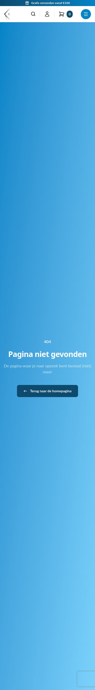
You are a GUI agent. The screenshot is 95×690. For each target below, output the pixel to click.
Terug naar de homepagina (48, 391)
